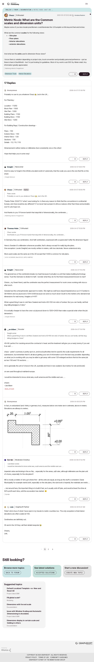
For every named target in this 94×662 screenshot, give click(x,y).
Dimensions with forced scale (19, 604)
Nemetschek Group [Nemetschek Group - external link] (57, 660)
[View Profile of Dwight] (10, 167)
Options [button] (88, 10)
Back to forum (12, 573)
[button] (71, 74)
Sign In (90, 4)
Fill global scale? (13, 598)
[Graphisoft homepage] (84, 643)
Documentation (12, 607)
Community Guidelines (59, 657)
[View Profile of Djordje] (10, 460)
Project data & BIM (13, 593)
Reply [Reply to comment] (85, 159)
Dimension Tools (10, 74)
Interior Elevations (25, 74)
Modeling (10, 600)
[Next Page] (52, 549)
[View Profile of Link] (11, 507)
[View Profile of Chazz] (11, 15)
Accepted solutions (45, 573)
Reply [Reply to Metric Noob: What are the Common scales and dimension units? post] (85, 74)
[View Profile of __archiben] (11, 329)
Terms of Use (43, 657)
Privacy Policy (31, 657)
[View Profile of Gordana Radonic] (80, 15)
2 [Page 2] (48, 549)
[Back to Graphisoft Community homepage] (14, 4)
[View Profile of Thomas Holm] (12, 228)
